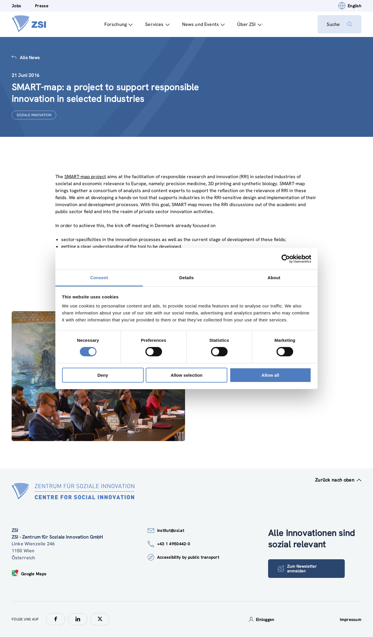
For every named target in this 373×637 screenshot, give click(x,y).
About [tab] (274, 277)
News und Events (203, 24)
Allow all (270, 375)
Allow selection (186, 375)
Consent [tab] (99, 277)
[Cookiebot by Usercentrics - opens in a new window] (285, 258)
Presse (41, 5)
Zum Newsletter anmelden (297, 569)
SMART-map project (85, 177)
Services (157, 24)
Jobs (16, 5)
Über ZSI (249, 24)
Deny (102, 375)
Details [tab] (186, 277)
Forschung (118, 24)
